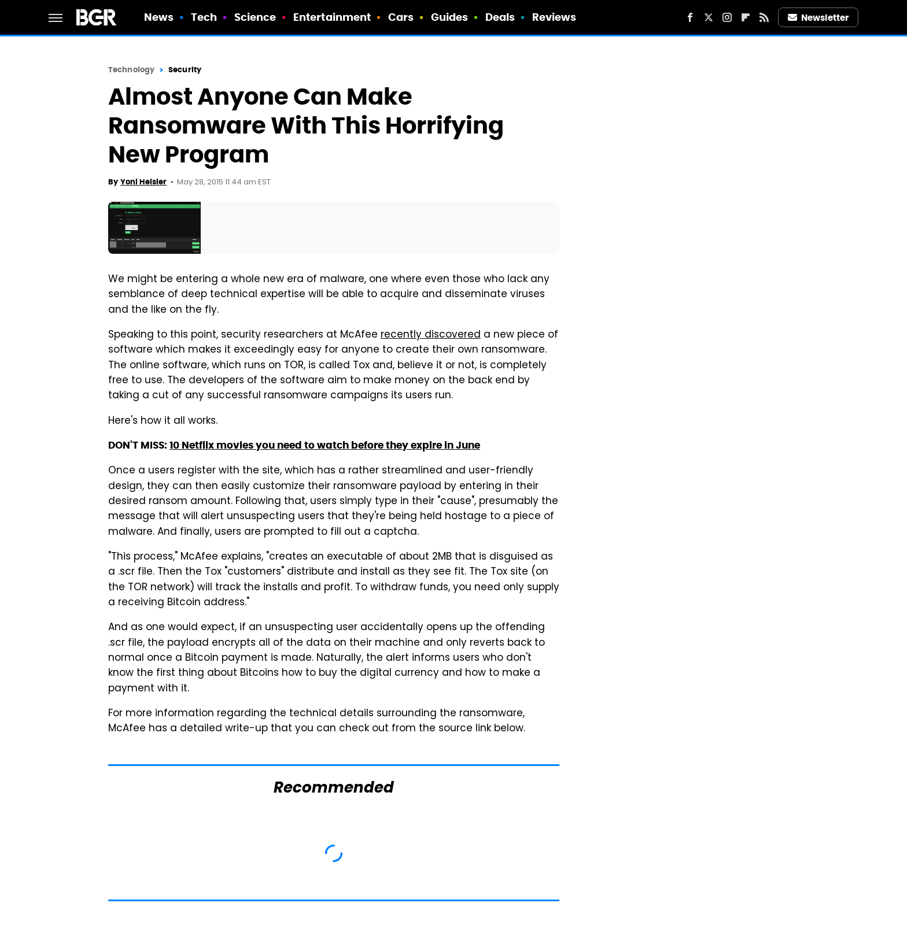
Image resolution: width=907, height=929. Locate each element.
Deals (500, 17)
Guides (450, 17)
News (159, 17)
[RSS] (764, 17)
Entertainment (332, 17)
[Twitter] (708, 17)
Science (255, 17)
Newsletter (818, 17)
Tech (204, 17)
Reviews (554, 17)
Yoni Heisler (143, 182)
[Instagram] (727, 17)
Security (184, 70)
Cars (401, 17)
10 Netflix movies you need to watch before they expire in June (324, 445)
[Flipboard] (745, 17)
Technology (131, 70)
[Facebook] (690, 17)
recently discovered (431, 335)
